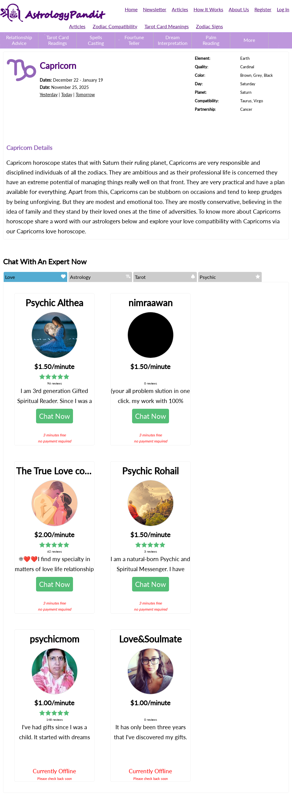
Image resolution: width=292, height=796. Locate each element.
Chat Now (54, 416)
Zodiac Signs (209, 26)
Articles (180, 9)
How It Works (208, 9)
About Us (239, 9)
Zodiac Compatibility (115, 26)
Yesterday (49, 94)
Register (262, 9)
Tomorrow (85, 94)
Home (131, 9)
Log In (283, 9)
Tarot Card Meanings (166, 26)
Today (66, 94)
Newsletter (154, 9)
